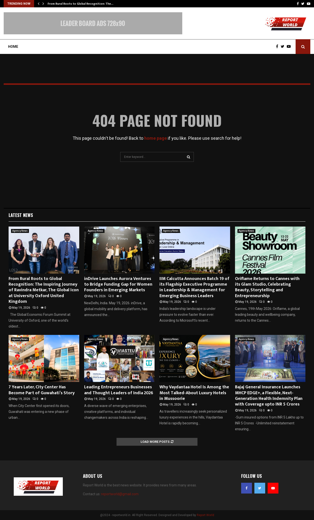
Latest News (21, 215)
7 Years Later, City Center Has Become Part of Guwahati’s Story (42, 389)
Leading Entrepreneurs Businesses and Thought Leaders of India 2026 (118, 389)
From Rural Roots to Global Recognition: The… (80, 3)
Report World (205, 515)
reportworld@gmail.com (120, 494)
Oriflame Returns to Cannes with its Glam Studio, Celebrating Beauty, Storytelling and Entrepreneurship (267, 287)
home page (155, 138)
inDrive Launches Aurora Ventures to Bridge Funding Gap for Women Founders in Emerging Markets (118, 284)
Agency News (20, 230)
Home (13, 47)
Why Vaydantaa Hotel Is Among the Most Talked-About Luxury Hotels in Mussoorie (194, 392)
